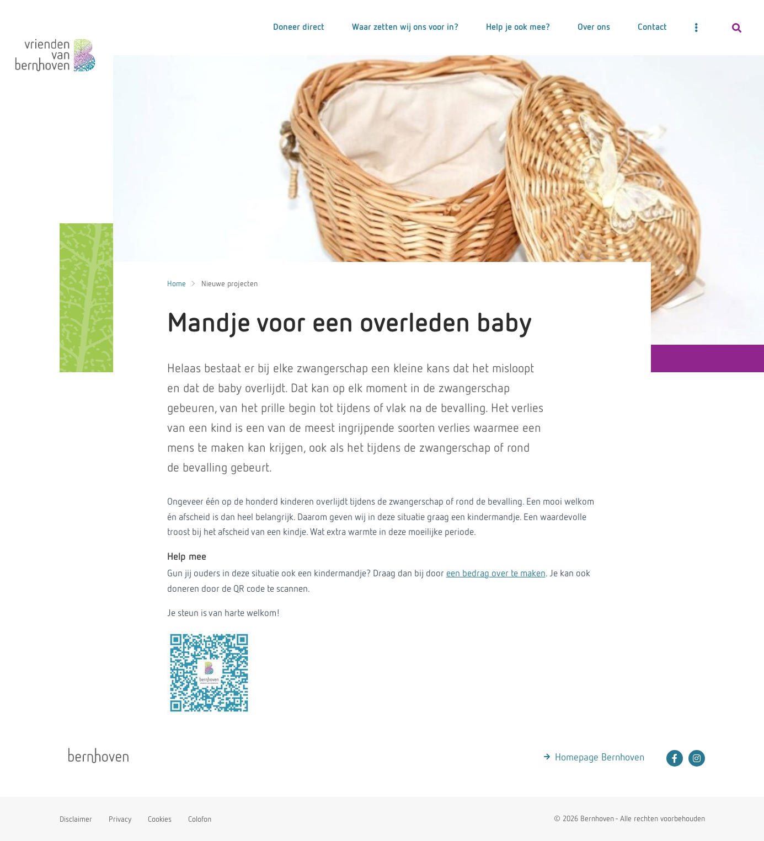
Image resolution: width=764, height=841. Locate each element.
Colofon (199, 819)
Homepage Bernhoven (599, 758)
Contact (652, 27)
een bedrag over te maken (496, 573)
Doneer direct (298, 27)
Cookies (160, 819)
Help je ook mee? (518, 27)
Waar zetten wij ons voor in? (405, 27)
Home (176, 284)
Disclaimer (76, 819)
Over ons (594, 27)
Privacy (120, 819)
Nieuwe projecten (229, 284)
